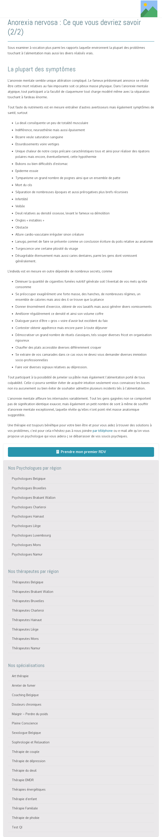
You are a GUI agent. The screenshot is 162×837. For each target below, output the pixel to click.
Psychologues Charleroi (29, 507)
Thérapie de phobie (25, 818)
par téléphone (103, 431)
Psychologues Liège (26, 526)
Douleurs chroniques (26, 704)
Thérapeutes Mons (25, 639)
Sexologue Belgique (26, 733)
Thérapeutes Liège (25, 629)
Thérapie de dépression (28, 761)
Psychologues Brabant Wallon (33, 497)
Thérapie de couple (25, 752)
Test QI (17, 827)
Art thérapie (20, 676)
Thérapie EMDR (23, 780)
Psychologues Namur (27, 554)
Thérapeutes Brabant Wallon (32, 591)
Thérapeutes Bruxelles (28, 601)
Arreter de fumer (23, 685)
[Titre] (149, 8)
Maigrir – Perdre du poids (30, 714)
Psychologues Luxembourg (31, 535)
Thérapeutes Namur (26, 648)
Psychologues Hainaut (28, 516)
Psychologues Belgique (29, 478)
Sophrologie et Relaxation (31, 742)
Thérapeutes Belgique (27, 582)
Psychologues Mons (26, 545)
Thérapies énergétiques (29, 789)
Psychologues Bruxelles (29, 488)
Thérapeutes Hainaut (27, 620)
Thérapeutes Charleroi (28, 610)
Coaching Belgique (25, 695)
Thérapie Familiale (25, 808)
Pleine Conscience (25, 723)
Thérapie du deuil (24, 770)
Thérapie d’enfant (24, 799)
